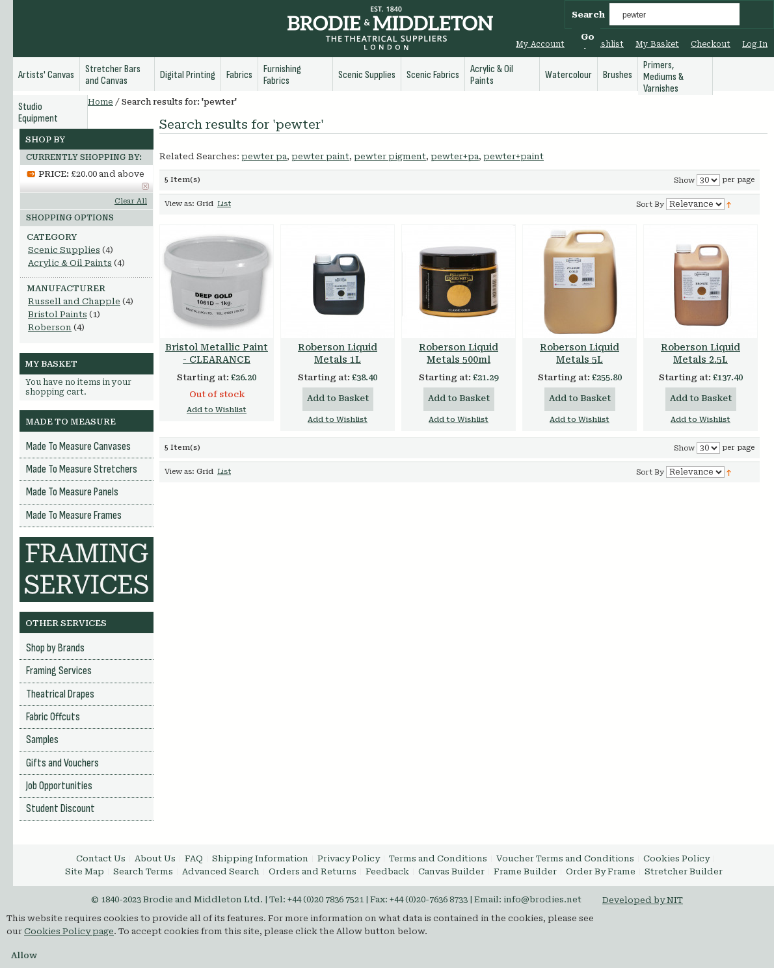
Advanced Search (221, 871)
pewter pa (264, 156)
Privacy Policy (348, 858)
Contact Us (101, 858)
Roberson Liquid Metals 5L (579, 353)
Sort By (650, 204)
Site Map (84, 871)
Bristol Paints (57, 314)
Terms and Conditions (438, 858)
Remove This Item (145, 186)
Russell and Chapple (74, 301)
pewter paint (320, 156)
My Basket (657, 44)
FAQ (194, 858)
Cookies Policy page (69, 931)
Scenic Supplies (64, 250)
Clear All (130, 201)
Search (588, 15)
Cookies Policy (676, 858)
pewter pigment (390, 156)
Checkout (710, 44)
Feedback (387, 871)
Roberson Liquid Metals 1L (337, 353)
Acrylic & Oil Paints (70, 263)
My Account (540, 44)
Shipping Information (260, 858)
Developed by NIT (642, 900)
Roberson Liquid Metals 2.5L (700, 353)
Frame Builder (525, 871)
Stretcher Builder (684, 871)
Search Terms (143, 871)
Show (684, 180)
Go (587, 37)
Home (100, 102)
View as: (179, 204)
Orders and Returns (312, 871)
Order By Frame (600, 871)
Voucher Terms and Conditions (565, 858)
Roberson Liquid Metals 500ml (458, 353)
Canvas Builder (451, 871)
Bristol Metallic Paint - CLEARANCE (216, 353)
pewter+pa (455, 156)
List (224, 204)
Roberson (50, 327)
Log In (754, 44)
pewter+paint (513, 156)
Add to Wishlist (217, 410)
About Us (155, 858)
